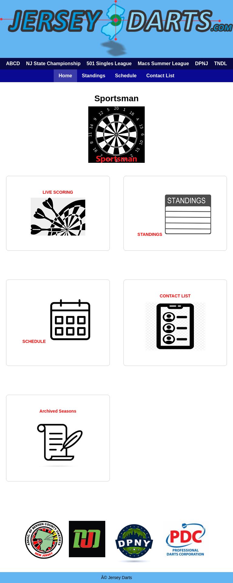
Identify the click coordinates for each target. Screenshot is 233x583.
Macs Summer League (163, 63)
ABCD (13, 63)
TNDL (220, 63)
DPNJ (201, 63)
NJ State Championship (53, 63)
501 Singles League (109, 63)
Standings (93, 75)
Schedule (126, 75)
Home (65, 75)
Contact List (160, 75)
